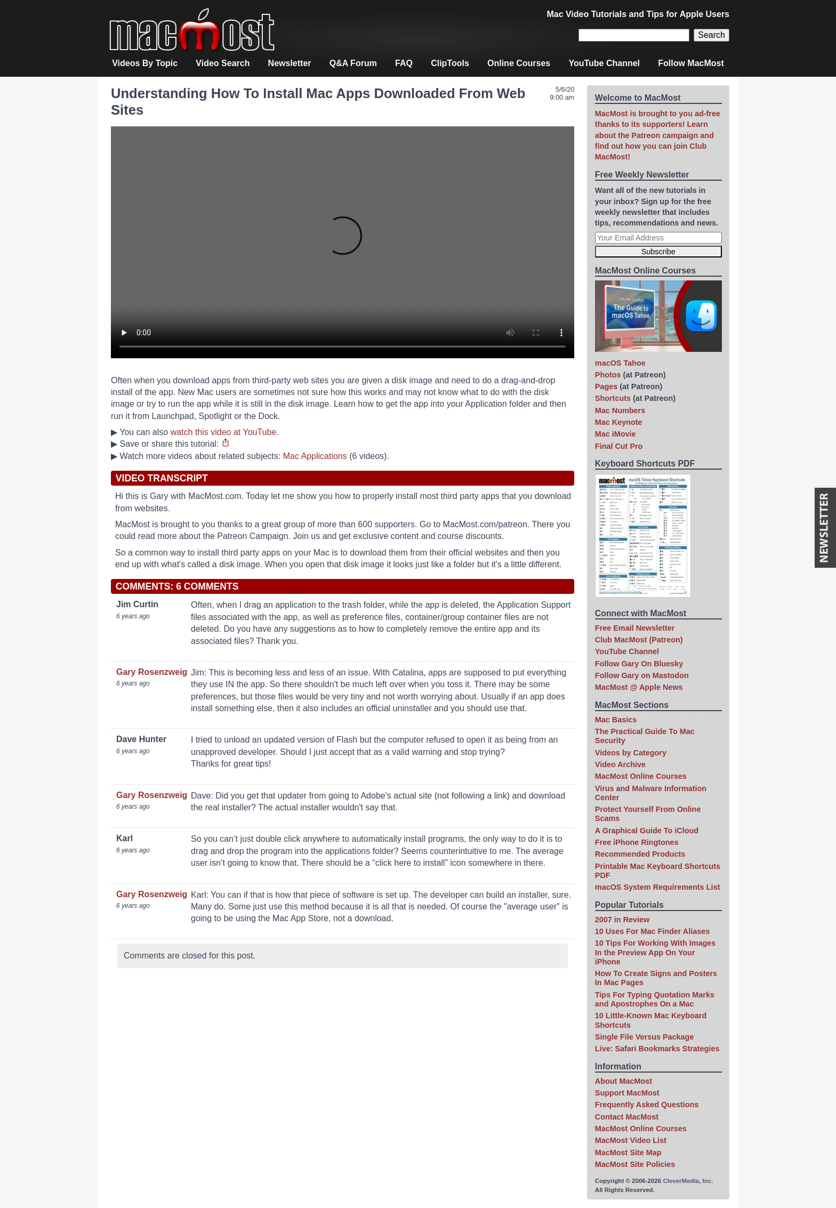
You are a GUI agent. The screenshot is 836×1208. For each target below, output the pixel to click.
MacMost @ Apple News (639, 687)
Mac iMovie (615, 434)
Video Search (223, 63)
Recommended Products (640, 854)
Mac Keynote (618, 422)
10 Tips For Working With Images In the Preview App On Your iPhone (655, 952)
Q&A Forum (353, 63)
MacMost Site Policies (635, 1164)
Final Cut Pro (619, 446)
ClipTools (450, 63)
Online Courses (518, 63)
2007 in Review (622, 919)
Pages (606, 386)
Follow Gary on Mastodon (642, 675)
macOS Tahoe (620, 363)
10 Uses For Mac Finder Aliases (652, 931)
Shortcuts (613, 398)
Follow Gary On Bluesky (639, 663)
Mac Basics (616, 719)
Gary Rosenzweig (151, 672)
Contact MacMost (626, 1117)
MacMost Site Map (628, 1152)
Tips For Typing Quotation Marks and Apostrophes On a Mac (654, 999)
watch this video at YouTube (224, 432)
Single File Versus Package (644, 1037)
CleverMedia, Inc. (688, 1181)
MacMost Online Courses (641, 776)
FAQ (404, 63)
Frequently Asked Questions (647, 1104)
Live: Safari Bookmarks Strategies (657, 1048)
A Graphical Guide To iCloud (646, 830)
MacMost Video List (630, 1140)
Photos (608, 375)
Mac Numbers (620, 410)
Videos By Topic (145, 63)
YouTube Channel (604, 63)
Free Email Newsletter (635, 628)
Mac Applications (315, 456)
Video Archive (620, 764)
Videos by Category (630, 752)
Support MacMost (627, 1093)
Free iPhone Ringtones (637, 842)
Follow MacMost (691, 63)
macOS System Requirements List (657, 887)
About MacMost (623, 1081)
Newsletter (289, 63)
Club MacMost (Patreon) (639, 639)
